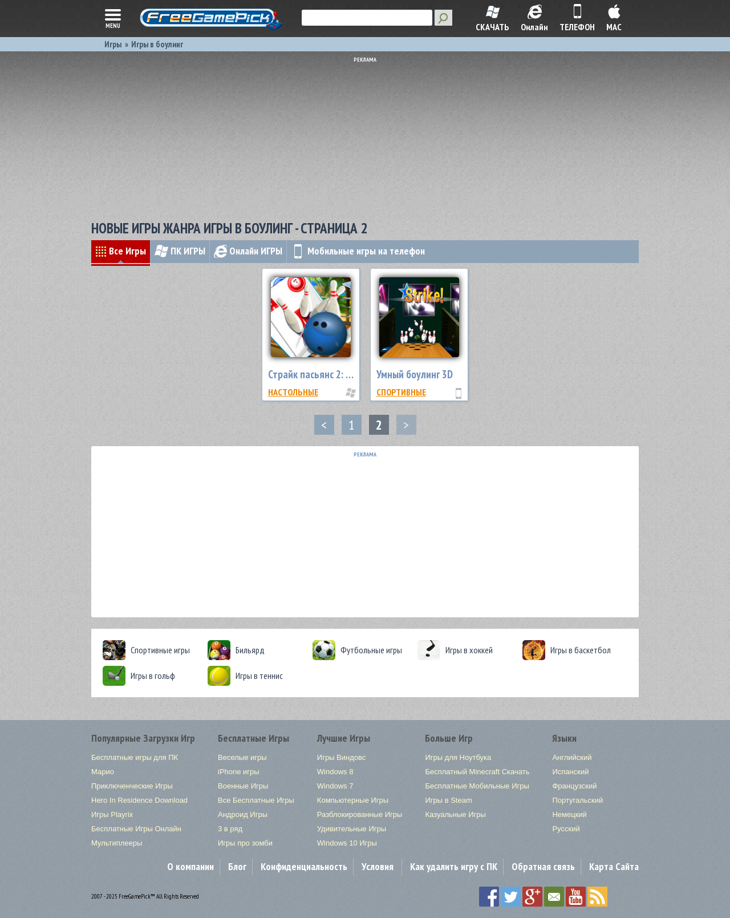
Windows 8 (335, 771)
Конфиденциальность (304, 866)
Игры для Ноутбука (458, 757)
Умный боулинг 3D (414, 374)
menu (113, 18)
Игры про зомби (245, 843)
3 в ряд (230, 828)
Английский (571, 757)
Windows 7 (335, 786)
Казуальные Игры (455, 814)
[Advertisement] (367, 134)
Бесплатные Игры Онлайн (136, 828)
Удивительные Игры (351, 828)
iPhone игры (238, 771)
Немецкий (569, 814)
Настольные (293, 392)
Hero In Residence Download (139, 800)
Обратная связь (543, 866)
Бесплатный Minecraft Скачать (477, 771)
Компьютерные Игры (352, 800)
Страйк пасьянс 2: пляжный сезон (338, 374)
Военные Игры (243, 786)
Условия (378, 866)
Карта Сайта (614, 866)
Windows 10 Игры (347, 843)
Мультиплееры (116, 843)
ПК (180, 250)
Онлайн (248, 250)
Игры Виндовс (341, 757)
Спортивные (401, 392)
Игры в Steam (448, 800)
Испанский (570, 771)
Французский (574, 786)
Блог (237, 866)
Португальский (577, 800)
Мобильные (358, 250)
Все (120, 250)
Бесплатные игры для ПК (134, 757)
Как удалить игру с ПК (453, 866)
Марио (102, 771)
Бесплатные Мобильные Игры (477, 786)
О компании (190, 866)
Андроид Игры (242, 814)
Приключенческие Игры (132, 786)
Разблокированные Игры (360, 814)
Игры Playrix (112, 814)
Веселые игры (242, 757)
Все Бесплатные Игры (256, 800)
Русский (565, 828)
